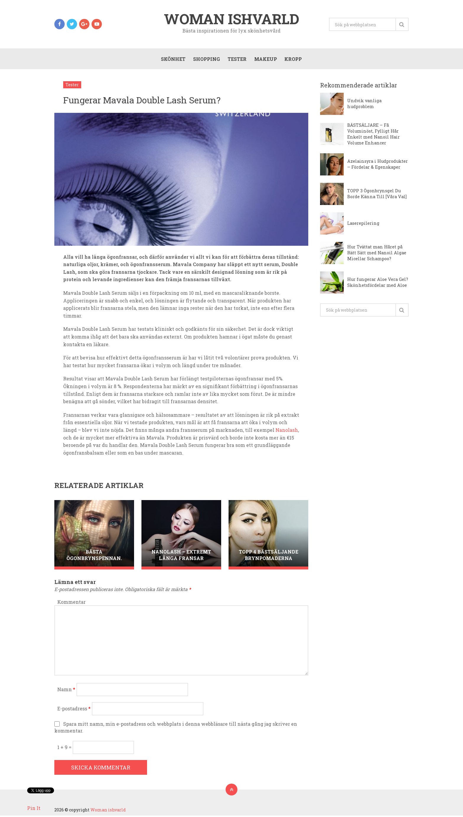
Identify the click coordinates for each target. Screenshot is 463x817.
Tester (236, 59)
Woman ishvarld (231, 19)
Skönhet (172, 59)
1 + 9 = (65, 749)
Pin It (33, 808)
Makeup (265, 59)
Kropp (292, 59)
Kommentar (71, 603)
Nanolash (286, 431)
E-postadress (74, 710)
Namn (66, 691)
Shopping (206, 59)
